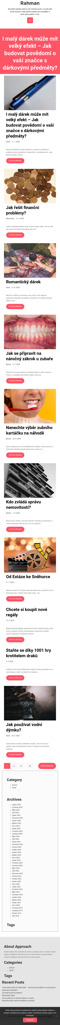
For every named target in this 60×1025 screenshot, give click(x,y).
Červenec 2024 (17, 844)
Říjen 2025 (16, 810)
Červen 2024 (16, 847)
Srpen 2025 (16, 815)
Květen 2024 (16, 850)
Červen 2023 (16, 876)
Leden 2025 (16, 829)
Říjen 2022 (16, 892)
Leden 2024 (16, 860)
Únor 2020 (16, 905)
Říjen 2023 (16, 868)
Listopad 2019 (17, 911)
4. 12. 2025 (20, 219)
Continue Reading (15, 161)
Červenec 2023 (17, 873)
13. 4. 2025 (10, 620)
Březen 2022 (16, 900)
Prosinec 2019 (17, 908)
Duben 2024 (16, 852)
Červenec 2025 (17, 818)
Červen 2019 (16, 913)
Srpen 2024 (16, 842)
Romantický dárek (23, 281)
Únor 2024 (16, 858)
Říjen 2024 (16, 836)
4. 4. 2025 (9, 661)
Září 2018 (15, 916)
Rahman (30, 3)
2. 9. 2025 (16, 364)
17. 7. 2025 (10, 582)
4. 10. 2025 (16, 287)
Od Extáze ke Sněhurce (28, 576)
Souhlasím (30, 1020)
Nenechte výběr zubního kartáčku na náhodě (29, 430)
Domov (14, 785)
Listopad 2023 (17, 865)
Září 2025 (15, 813)
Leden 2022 (16, 903)
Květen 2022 (16, 897)
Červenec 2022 (17, 895)
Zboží (8, 142)
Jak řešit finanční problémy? (22, 210)
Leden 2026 (16, 805)
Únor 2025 (16, 826)
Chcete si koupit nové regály (26, 612)
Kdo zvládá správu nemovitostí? (23, 504)
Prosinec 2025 (17, 807)
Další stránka (47, 766)
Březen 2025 (16, 823)
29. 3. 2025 (16, 736)
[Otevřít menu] (30, 20)
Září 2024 (15, 839)
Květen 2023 (16, 879)
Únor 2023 (16, 884)
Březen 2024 (16, 855)
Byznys (8, 364)
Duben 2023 (16, 881)
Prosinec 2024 (17, 831)
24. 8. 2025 (17, 439)
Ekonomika (10, 219)
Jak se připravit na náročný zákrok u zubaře (29, 356)
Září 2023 (15, 871)
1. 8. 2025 (16, 513)
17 (30, 766)
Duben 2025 (16, 821)
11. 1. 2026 (16, 142)
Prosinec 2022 (17, 889)
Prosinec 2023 (17, 863)
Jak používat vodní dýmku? (24, 727)
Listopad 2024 (17, 834)
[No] (56, 1016)
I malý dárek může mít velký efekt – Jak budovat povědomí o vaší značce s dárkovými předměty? (30, 125)
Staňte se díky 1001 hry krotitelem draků (28, 653)
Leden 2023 (16, 887)
